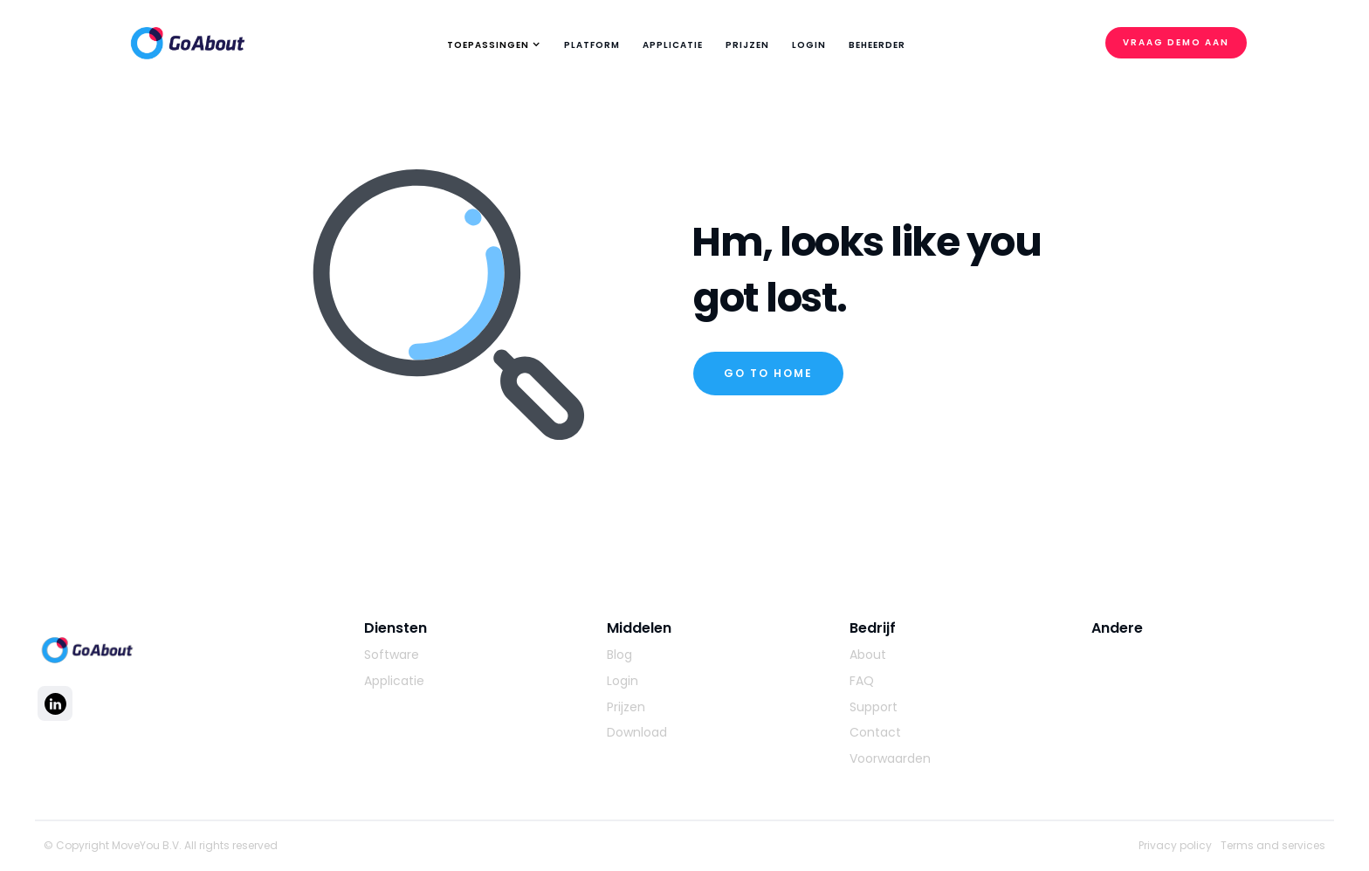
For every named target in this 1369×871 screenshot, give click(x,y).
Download (637, 732)
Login (809, 44)
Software (391, 655)
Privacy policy (1175, 845)
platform (592, 44)
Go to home (768, 373)
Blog (619, 655)
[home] (187, 39)
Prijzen (747, 44)
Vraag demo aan (1176, 42)
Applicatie (394, 681)
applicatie (673, 44)
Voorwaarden (890, 759)
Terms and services (1273, 845)
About (868, 655)
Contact (875, 732)
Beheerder (877, 44)
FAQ (862, 681)
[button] (491, 45)
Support (874, 707)
